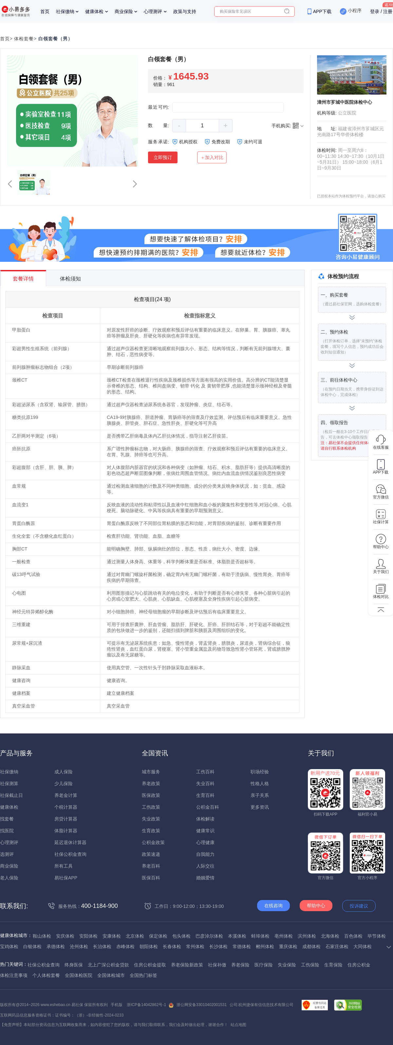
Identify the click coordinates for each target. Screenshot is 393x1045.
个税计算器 (65, 807)
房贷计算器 (65, 818)
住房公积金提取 (150, 964)
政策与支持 (184, 11)
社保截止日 (11, 795)
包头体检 (181, 936)
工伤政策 (151, 807)
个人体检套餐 (46, 975)
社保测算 (9, 783)
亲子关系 (260, 795)
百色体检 (353, 936)
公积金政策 (153, 842)
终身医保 (74, 964)
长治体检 (102, 946)
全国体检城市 (111, 975)
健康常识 (205, 830)
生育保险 (333, 964)
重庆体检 (288, 946)
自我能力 (205, 854)
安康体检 (112, 936)
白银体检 (32, 946)
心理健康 (205, 842)
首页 (44, 11)
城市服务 (151, 771)
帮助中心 (316, 905)
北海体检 (330, 936)
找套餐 (7, 818)
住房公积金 (358, 964)
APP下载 (322, 11)
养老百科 (151, 866)
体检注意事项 (14, 975)
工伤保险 (310, 964)
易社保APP (65, 877)
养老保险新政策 (187, 964)
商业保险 (124, 11)
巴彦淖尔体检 (209, 936)
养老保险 (240, 964)
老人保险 (9, 877)
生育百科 (205, 795)
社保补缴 (217, 964)
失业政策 (151, 818)
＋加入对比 (211, 157)
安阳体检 (88, 936)
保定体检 (158, 936)
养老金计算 (65, 795)
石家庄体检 (337, 946)
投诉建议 (359, 906)
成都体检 (311, 946)
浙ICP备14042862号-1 (146, 1004)
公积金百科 (207, 807)
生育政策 (151, 830)
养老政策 (151, 783)
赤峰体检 (125, 946)
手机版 (116, 1004)
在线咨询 (273, 905)
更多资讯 (260, 807)
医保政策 (151, 795)
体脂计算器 (65, 830)
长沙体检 (218, 946)
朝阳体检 (149, 946)
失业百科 (205, 783)
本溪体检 (237, 936)
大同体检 (362, 946)
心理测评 (153, 11)
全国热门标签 (143, 975)
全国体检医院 (78, 975)
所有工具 (63, 866)
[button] (10, 184)
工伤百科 (205, 771)
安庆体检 (65, 936)
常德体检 (242, 946)
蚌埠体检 (260, 936)
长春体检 (172, 946)
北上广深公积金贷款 (108, 964)
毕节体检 (376, 936)
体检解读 (205, 818)
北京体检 (135, 936)
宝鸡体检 (9, 946)
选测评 (7, 854)
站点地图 (238, 1024)
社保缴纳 (65, 11)
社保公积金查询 (70, 854)
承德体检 (56, 946)
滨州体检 (307, 936)
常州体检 (195, 946)
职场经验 (260, 771)
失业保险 (287, 964)
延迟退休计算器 (70, 842)
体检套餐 (24, 38)
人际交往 (205, 866)
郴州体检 (265, 946)
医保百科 (151, 877)
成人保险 (63, 771)
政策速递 (151, 854)
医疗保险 (263, 964)
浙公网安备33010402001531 (202, 1004)
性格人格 (260, 783)
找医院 (7, 830)
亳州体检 (283, 936)
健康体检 (94, 11)
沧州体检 (79, 946)
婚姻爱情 (205, 877)
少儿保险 (63, 783)
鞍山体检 (42, 936)
